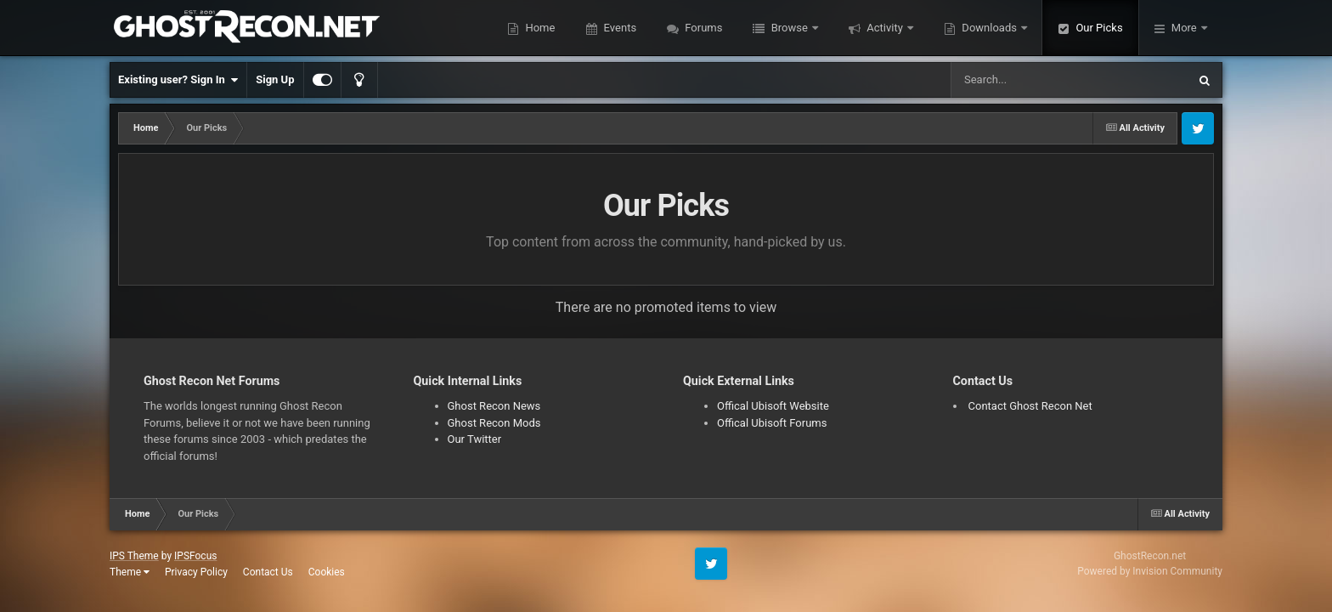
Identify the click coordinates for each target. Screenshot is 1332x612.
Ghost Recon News (494, 406)
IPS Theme (134, 556)
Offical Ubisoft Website (773, 406)
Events (618, 27)
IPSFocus (195, 556)
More (1184, 27)
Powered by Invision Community (1149, 571)
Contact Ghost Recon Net (1030, 406)
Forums (702, 27)
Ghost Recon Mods (494, 422)
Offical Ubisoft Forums (772, 422)
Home (538, 27)
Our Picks (1097, 27)
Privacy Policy (196, 572)
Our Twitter (475, 439)
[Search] (1026, 80)
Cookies (326, 572)
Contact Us (268, 572)
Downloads (989, 27)
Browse (789, 27)
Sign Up (275, 79)
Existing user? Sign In (178, 80)
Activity (885, 27)
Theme (130, 572)
